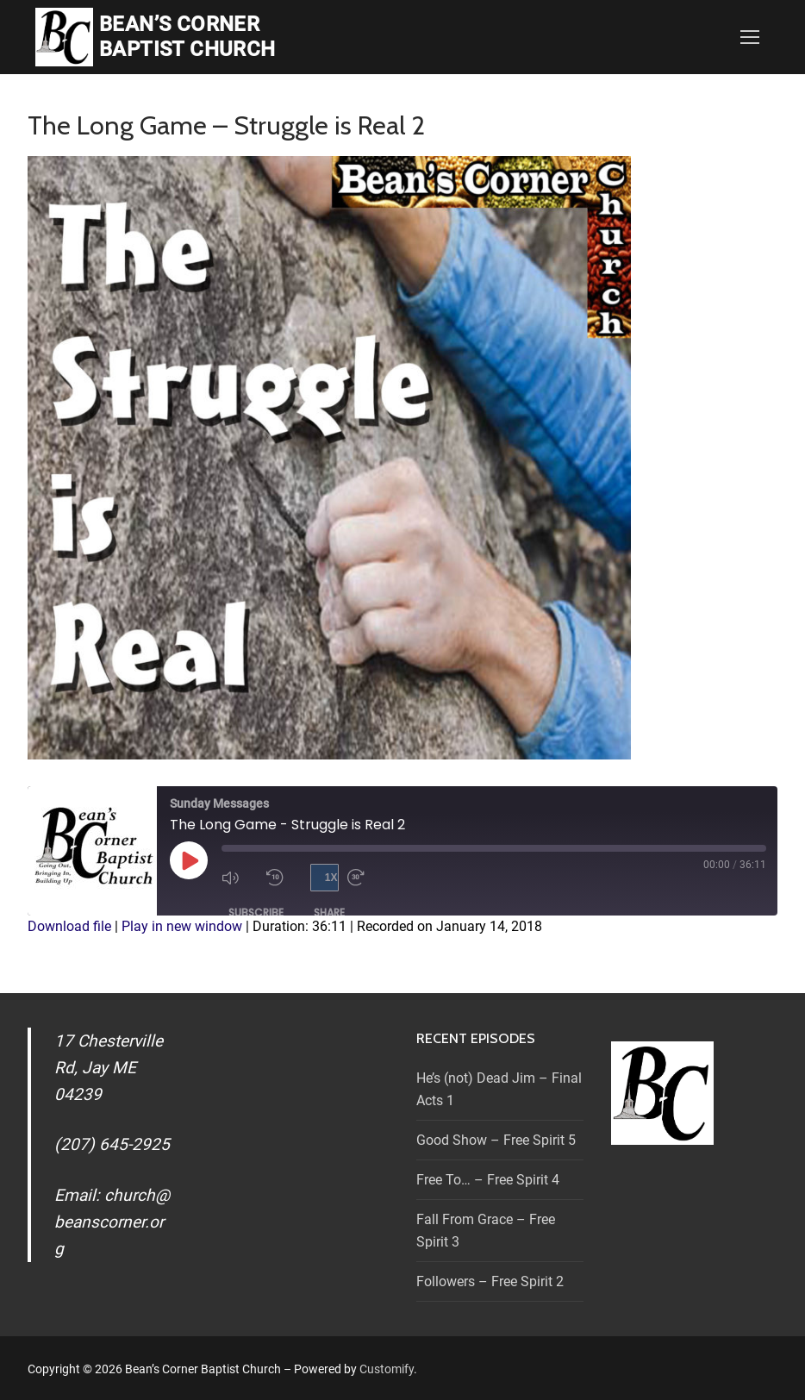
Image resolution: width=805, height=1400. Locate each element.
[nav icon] (749, 37)
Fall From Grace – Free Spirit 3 (485, 1230)
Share (329, 912)
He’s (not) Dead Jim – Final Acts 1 (499, 1089)
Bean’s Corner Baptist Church (187, 36)
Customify (386, 1369)
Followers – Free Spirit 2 (490, 1281)
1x (331, 878)
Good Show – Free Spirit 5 (496, 1140)
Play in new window (182, 926)
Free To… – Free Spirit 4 (487, 1180)
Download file (69, 926)
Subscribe (256, 912)
